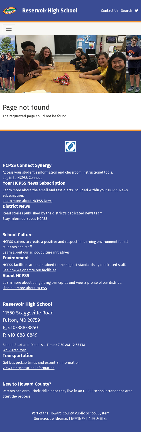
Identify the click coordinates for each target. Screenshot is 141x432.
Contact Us (109, 10)
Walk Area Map (14, 350)
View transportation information (28, 368)
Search (126, 10)
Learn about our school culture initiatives (36, 252)
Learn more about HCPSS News (27, 201)
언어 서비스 (97, 418)
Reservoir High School (49, 10)
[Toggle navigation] (9, 28)
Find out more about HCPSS (25, 288)
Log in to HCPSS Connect (22, 178)
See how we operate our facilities (29, 270)
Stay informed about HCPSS (25, 218)
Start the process (16, 396)
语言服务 (78, 418)
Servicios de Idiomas (51, 418)
